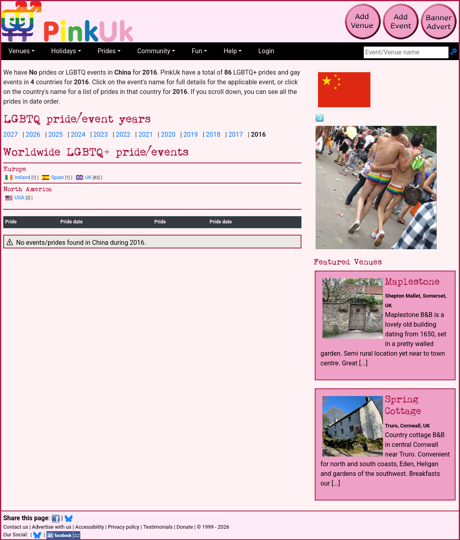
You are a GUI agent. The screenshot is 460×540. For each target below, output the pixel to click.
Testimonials (158, 527)
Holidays (63, 51)
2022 (123, 134)
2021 (145, 134)
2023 (100, 134)
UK (84, 177)
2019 (191, 134)
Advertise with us (51, 527)
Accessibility (89, 527)
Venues (19, 51)
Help (230, 51)
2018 (213, 134)
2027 (10, 134)
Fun (197, 51)
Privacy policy (123, 527)
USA (14, 197)
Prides (107, 51)
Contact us (15, 527)
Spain (53, 177)
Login (266, 51)
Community (153, 51)
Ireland (17, 177)
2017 (235, 134)
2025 (55, 134)
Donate (184, 527)
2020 (168, 134)
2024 (78, 134)
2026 (33, 134)
